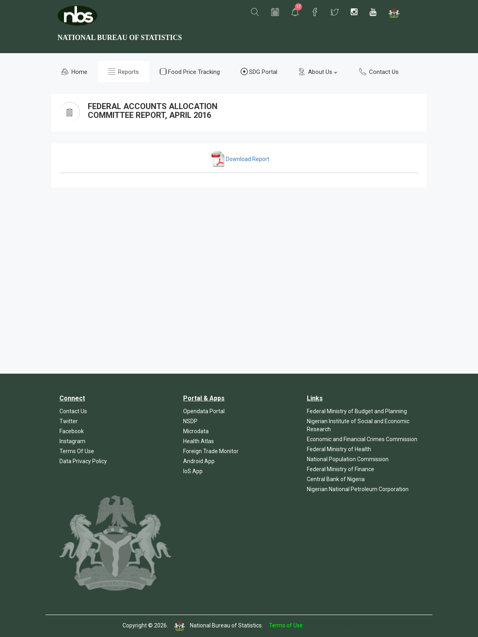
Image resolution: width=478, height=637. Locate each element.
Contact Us (379, 72)
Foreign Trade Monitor (211, 451)
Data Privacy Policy (83, 461)
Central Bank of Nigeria (336, 479)
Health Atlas (198, 441)
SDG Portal (259, 72)
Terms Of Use (76, 451)
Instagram (72, 441)
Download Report (239, 159)
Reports (123, 72)
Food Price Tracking (190, 72)
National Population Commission (348, 459)
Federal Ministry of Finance (340, 469)
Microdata (196, 431)
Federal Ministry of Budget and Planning (357, 411)
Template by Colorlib (330, 625)
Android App (199, 461)
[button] (255, 12)
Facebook (71, 431)
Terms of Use (286, 625)
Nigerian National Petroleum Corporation (358, 489)
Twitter (68, 421)
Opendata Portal (204, 411)
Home (74, 72)
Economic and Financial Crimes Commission (362, 439)
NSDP (190, 421)
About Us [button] (317, 72)
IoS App (193, 471)
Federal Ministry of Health (339, 449)
